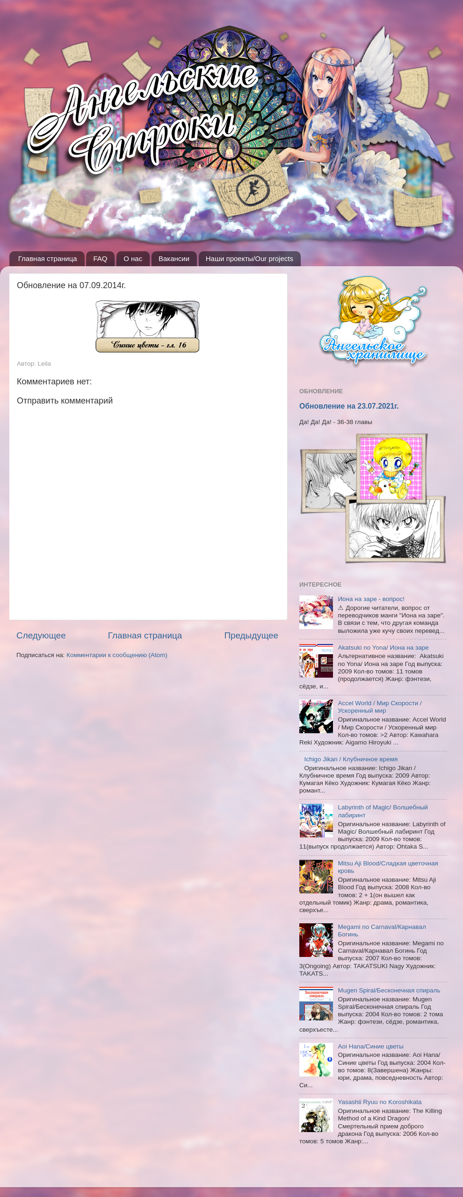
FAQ (100, 258)
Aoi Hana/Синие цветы (371, 1046)
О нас (132, 258)
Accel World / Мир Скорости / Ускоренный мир (379, 707)
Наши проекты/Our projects (249, 258)
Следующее (41, 635)
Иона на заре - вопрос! (371, 598)
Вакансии (174, 258)
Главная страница (47, 258)
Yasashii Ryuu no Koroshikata (379, 1101)
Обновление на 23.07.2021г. (349, 406)
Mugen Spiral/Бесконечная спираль (389, 990)
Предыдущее (251, 635)
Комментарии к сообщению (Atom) (116, 655)
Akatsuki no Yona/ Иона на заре (383, 647)
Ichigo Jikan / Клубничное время (351, 759)
